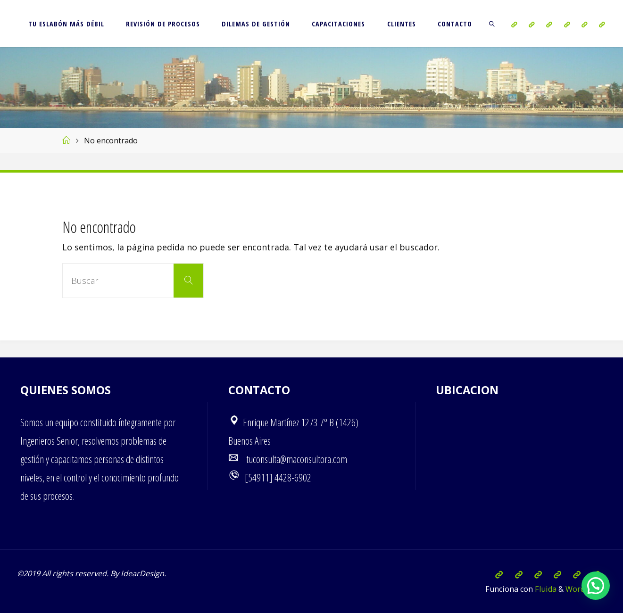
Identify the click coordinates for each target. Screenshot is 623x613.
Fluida (545, 589)
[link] (492, 23)
